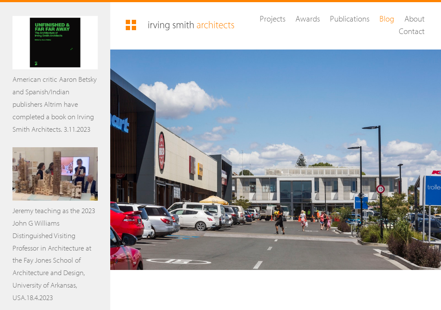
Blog (386, 18)
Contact (412, 31)
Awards (307, 18)
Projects (273, 18)
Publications (350, 18)
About (414, 18)
